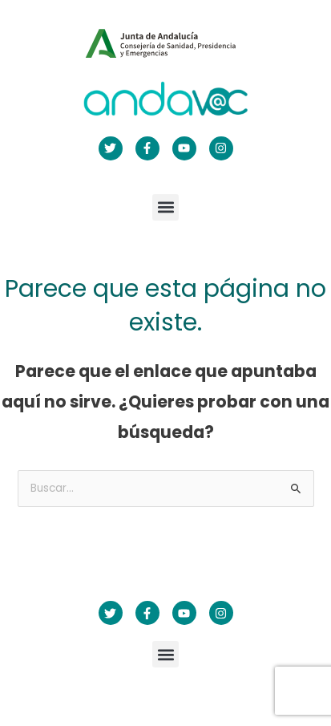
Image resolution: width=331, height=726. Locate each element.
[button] (165, 207)
